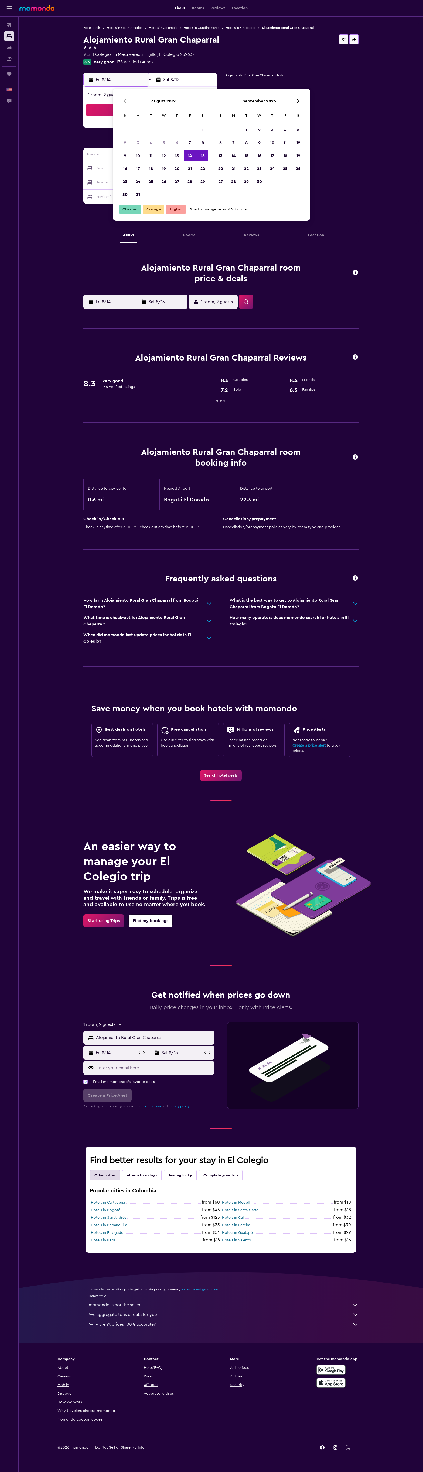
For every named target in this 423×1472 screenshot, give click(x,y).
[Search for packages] (9, 58)
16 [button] (125, 169)
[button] (9, 8)
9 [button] (125, 156)
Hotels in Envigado (107, 1233)
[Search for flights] (9, 24)
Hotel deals (91, 27)
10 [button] (138, 156)
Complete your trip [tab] (220, 1175)
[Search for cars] (9, 47)
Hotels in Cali (233, 1218)
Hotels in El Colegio (240, 27)
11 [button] (150, 156)
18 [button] (151, 169)
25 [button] (150, 181)
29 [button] (202, 181)
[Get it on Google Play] (331, 1370)
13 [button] (177, 156)
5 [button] (164, 143)
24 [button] (137, 181)
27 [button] (177, 181)
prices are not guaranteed (200, 1289)
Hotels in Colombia (163, 27)
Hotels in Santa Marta (240, 1210)
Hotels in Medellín (237, 1202)
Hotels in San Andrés (108, 1218)
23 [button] (124, 181)
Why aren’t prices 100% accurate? (224, 1324)
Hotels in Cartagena (108, 1202)
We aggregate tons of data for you (224, 1314)
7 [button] (190, 143)
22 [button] (202, 169)
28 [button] (189, 181)
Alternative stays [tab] (142, 1175)
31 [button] (138, 194)
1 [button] (202, 130)
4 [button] (151, 143)
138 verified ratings (134, 62)
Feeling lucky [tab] (180, 1175)
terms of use (152, 1106)
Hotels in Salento (236, 1240)
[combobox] (154, 1037)
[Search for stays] (9, 36)
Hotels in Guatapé (237, 1233)
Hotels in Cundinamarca (201, 27)
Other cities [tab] (104, 1175)
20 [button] (176, 169)
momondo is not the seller (224, 1305)
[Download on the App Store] (331, 1383)
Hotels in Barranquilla (109, 1225)
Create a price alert (309, 745)
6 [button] (177, 143)
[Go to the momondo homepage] (36, 8)
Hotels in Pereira (236, 1225)
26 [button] (163, 181)
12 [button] (164, 156)
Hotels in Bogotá (105, 1210)
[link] (221, 775)
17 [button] (138, 169)
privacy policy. (179, 1106)
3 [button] (138, 143)
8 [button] (203, 143)
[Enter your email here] (154, 1068)
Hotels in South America (124, 27)
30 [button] (125, 194)
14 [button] (190, 156)
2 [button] (125, 143)
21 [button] (190, 169)
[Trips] (9, 74)
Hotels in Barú (103, 1240)
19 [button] (164, 169)
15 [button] (203, 156)
